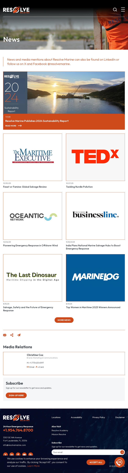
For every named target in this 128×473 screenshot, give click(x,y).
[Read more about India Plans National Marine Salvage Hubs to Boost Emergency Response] (95, 216)
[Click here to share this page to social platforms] (11, 335)
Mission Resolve (59, 434)
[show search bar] (115, 10)
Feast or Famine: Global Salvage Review (25, 186)
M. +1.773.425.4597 (35, 362)
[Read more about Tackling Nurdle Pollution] (95, 157)
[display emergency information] (119, 462)
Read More (10, 126)
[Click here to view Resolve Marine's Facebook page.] (18, 454)
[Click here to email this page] (18, 335)
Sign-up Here (16, 395)
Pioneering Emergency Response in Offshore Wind (30, 245)
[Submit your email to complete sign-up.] (122, 452)
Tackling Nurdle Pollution (79, 186)
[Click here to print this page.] (4, 335)
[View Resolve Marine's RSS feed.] (30, 454)
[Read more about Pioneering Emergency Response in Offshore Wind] (32, 216)
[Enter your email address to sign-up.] (88, 452)
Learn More (33, 465)
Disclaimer (120, 417)
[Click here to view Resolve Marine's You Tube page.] (24, 454)
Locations (56, 417)
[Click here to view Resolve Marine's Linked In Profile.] (11, 454)
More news (64, 320)
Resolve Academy (60, 430)
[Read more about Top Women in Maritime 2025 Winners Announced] (95, 277)
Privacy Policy (98, 417)
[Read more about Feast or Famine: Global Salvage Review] (32, 157)
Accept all (96, 462)
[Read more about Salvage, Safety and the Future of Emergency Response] (32, 277)
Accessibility (76, 417)
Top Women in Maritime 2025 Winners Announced (93, 307)
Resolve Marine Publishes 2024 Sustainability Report (37, 120)
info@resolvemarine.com (14, 445)
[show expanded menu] (123, 10)
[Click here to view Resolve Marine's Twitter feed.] (5, 454)
